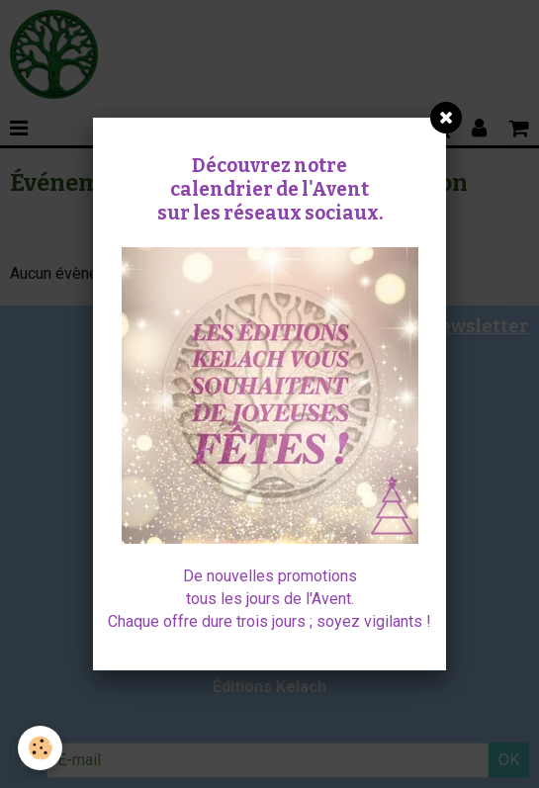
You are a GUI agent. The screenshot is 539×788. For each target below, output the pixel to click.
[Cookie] (40, 748)
